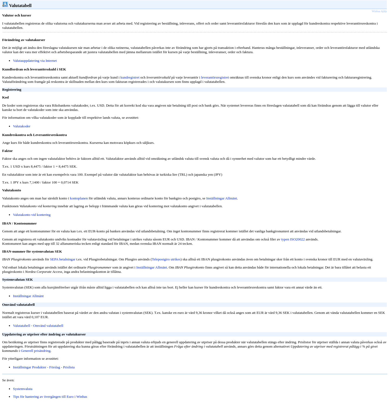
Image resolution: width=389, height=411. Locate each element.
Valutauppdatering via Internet (35, 61)
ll (65, 397)
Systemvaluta (22, 389)
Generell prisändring (36, 351)
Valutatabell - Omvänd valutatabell (38, 326)
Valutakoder (21, 126)
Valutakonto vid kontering (32, 215)
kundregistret (129, 77)
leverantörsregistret (215, 77)
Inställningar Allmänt (151, 267)
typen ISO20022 (293, 239)
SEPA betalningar (62, 259)
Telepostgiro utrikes (166, 259)
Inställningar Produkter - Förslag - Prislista (44, 367)
